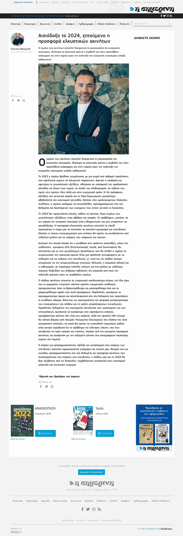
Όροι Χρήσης (68, 520)
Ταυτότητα (80, 520)
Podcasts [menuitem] (124, 24)
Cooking (137, 2)
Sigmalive (44, 2)
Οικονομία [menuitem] (30, 24)
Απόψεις (125, 500)
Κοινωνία (76, 500)
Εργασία (45, 500)
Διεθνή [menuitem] (58, 24)
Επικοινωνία (93, 520)
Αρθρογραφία (140, 500)
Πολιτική (18, 500)
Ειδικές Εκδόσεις (161, 500)
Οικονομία (32, 500)
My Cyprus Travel (151, 2)
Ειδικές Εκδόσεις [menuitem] (106, 24)
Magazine (126, 2)
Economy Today (80, 2)
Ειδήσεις (101, 500)
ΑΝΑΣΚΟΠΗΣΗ (45, 408)
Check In (115, 2)
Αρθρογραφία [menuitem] (86, 24)
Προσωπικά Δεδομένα (111, 520)
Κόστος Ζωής (60, 500)
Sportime (66, 2)
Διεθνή (114, 500)
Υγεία (99, 408)
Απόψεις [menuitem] (70, 24)
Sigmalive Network (23, 2)
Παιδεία (89, 500)
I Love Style (102, 2)
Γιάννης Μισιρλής (21, 48)
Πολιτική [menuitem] (16, 24)
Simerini (55, 2)
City (92, 2)
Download (45, 433)
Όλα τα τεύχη (18, 439)
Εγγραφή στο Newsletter (91, 472)
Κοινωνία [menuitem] (45, 24)
